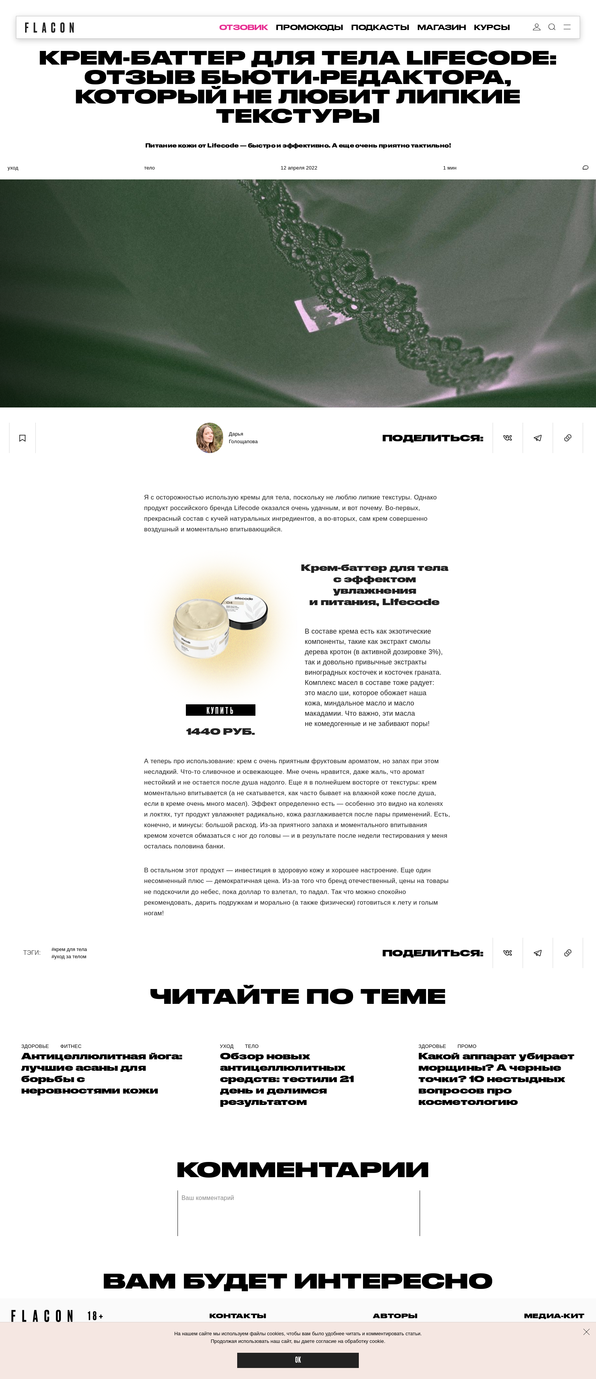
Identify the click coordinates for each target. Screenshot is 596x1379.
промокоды (309, 27)
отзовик (243, 27)
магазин (441, 27)
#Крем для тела (69, 949)
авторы (395, 1315)
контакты (237, 1315)
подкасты (380, 27)
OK (298, 1360)
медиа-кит (554, 1315)
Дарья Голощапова (243, 437)
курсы (492, 27)
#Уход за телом (69, 956)
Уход (13, 168)
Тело (149, 168)
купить (220, 710)
